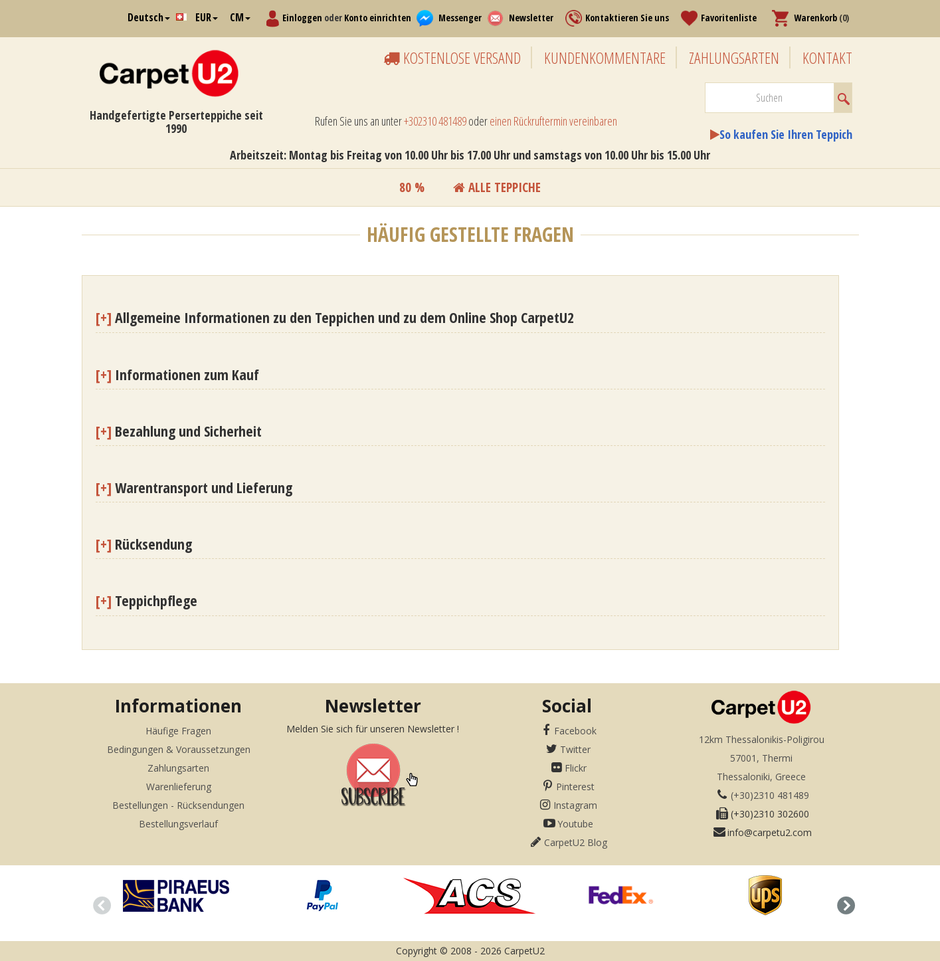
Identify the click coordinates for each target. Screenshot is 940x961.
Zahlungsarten (178, 768)
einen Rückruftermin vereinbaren (553, 121)
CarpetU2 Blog (575, 842)
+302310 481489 (435, 121)
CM (240, 17)
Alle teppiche (497, 187)
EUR (206, 17)
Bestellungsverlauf (178, 823)
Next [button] (842, 903)
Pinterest (575, 786)
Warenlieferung (178, 786)
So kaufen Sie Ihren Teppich (785, 134)
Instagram (575, 805)
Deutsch (149, 17)
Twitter (575, 749)
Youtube (575, 823)
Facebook (575, 730)
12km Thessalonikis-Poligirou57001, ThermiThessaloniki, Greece (761, 758)
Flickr (576, 768)
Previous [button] (98, 903)
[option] (175, 895)
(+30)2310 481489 (770, 795)
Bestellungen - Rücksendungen (178, 805)
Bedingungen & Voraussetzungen (178, 749)
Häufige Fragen (178, 730)
